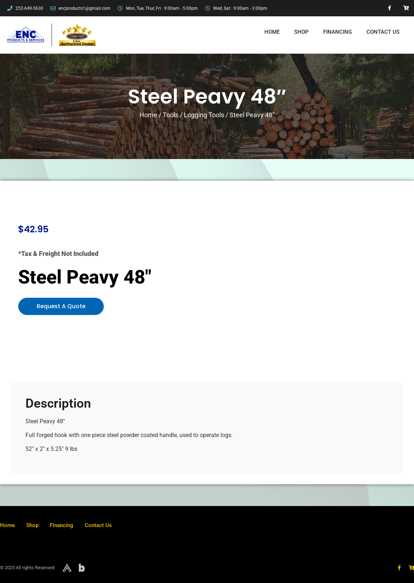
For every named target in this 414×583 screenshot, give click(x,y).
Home (272, 32)
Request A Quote (61, 306)
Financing (337, 32)
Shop (301, 32)
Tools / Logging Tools (193, 115)
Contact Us (382, 32)
